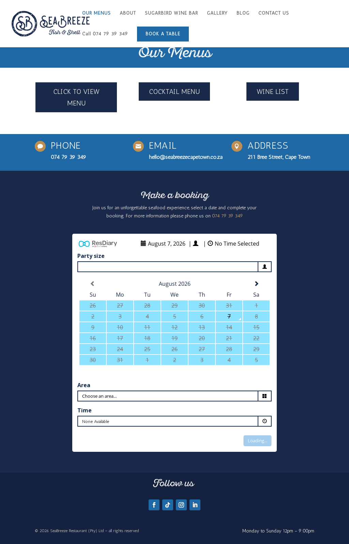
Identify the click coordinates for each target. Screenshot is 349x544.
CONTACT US (273, 13)
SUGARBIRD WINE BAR (171, 13)
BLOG (243, 13)
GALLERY (217, 13)
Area (83, 385)
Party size (91, 256)
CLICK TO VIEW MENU (76, 97)
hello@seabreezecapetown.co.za (186, 157)
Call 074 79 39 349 (105, 34)
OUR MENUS (96, 13)
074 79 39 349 (68, 157)
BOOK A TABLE (163, 34)
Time (84, 410)
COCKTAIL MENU (174, 91)
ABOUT (128, 13)
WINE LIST (273, 91)
